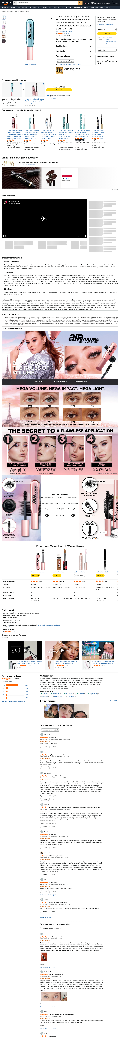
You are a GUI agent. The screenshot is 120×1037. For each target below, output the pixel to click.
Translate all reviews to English (50, 730)
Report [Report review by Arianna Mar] (54, 874)
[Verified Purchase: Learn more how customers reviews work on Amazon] (45, 741)
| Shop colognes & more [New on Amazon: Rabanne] (86, 70)
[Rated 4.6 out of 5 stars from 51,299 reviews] (67, 665)
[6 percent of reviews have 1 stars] (15, 698)
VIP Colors (109, 37)
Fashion (108, 7)
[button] (3, 7)
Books (39, 7)
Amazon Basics (22, 7)
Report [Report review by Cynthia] (54, 911)
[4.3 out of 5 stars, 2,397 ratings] (80, 138)
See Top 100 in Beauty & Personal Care (48, 625)
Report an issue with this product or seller (69, 64)
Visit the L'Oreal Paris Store (64, 31)
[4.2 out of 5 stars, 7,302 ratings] (12, 140)
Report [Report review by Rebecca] (54, 826)
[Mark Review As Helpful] (45, 746)
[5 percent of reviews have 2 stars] (15, 695)
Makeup (17, 11)
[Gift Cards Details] (59, 7)
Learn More (102, 532)
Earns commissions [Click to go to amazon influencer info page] (16, 201)
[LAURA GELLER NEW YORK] (8, 163)
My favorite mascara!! (14, 203)
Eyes (21, 11)
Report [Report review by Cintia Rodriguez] (42, 1004)
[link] (34, 89)
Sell (63, 7)
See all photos (113, 700)
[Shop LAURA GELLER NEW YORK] (27, 165)
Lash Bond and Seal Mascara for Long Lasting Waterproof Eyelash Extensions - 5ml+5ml (103, 662)
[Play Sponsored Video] (24, 650)
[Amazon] (6, 2)
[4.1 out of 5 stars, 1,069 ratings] (63, 140)
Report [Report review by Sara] (42, 1025)
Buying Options (79, 575)
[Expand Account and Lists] (102, 3)
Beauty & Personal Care (8, 11)
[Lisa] (9, 201)
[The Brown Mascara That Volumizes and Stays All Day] (38, 162)
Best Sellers (32, 7)
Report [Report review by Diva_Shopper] (54, 847)
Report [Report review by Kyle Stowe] (54, 768)
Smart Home (94, 7)
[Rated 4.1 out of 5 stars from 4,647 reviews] (104, 665)
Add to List (101, 50)
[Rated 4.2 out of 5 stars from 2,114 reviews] (29, 665)
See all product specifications (65, 61)
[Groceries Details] (72, 7)
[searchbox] (47, 3)
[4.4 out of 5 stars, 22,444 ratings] (29, 140)
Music (102, 7)
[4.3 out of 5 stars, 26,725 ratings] (97, 138)
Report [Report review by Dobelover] (54, 746)
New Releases (78, 7)
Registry (86, 7)
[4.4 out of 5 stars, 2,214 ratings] (46, 140)
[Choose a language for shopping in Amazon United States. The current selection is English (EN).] (86, 3)
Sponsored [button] (114, 189)
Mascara (26, 11)
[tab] (39, 381)
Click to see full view (30, 64)
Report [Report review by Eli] (54, 891)
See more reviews (45, 917)
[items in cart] (115, 2)
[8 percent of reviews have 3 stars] (15, 691)
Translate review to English (48, 895)
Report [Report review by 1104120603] (54, 799)
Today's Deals (47, 7)
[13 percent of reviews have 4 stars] (15, 688)
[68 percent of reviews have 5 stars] (15, 685)
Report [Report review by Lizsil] (42, 964)
